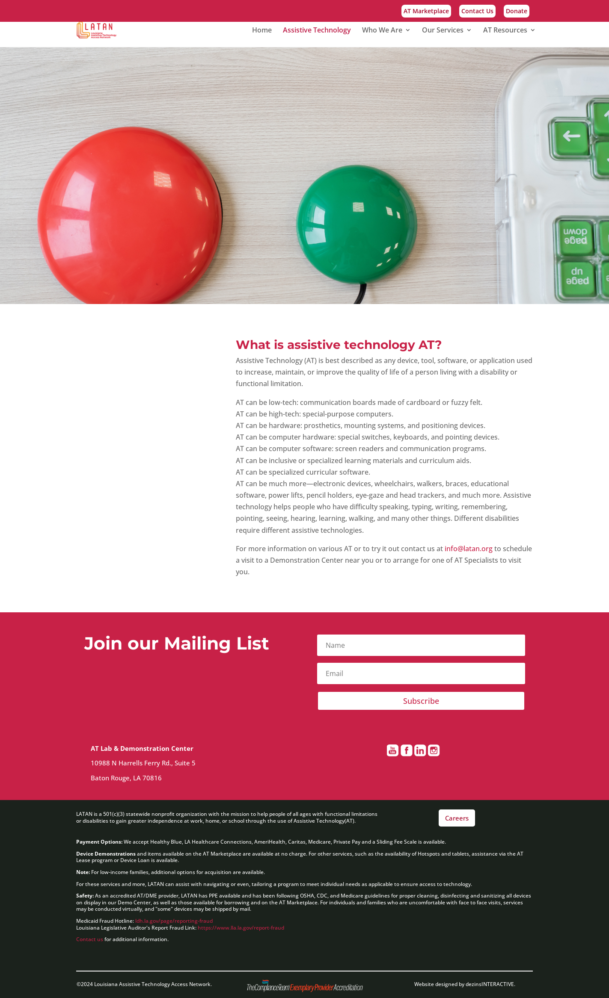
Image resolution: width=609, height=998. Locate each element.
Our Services (442, 31)
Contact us (89, 939)
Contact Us (477, 11)
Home (262, 31)
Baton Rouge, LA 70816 (129, 778)
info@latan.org (469, 548)
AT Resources (505, 31)
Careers (457, 818)
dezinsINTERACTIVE (490, 984)
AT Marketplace (426, 11)
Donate (516, 11)
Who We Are (382, 31)
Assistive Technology (317, 31)
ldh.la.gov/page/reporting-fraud (174, 920)
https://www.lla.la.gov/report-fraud (241, 927)
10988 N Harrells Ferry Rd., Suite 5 (144, 763)
